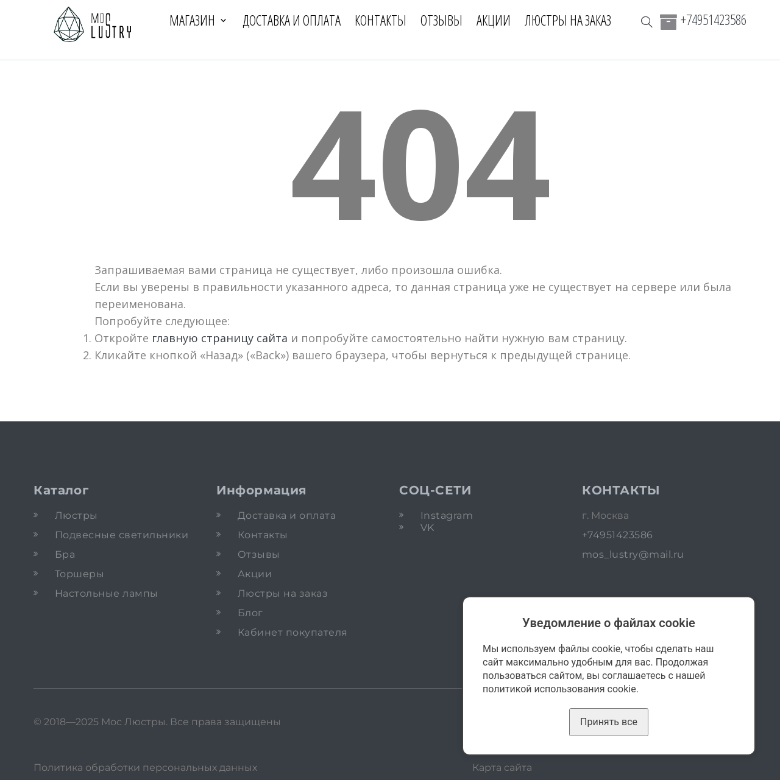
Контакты (380, 20)
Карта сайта (502, 767)
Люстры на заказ (568, 20)
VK (427, 527)
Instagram (446, 515)
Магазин (192, 20)
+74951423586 (713, 19)
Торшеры (79, 574)
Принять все (608, 722)
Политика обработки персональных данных (145, 767)
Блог (250, 613)
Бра (65, 554)
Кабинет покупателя (293, 632)
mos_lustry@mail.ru (633, 554)
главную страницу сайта (220, 338)
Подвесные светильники (121, 535)
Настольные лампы (106, 593)
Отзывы (441, 20)
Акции (494, 20)
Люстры (76, 515)
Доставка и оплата (292, 20)
